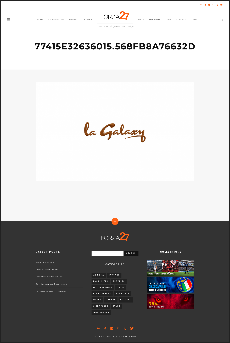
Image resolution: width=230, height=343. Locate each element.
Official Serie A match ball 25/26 (49, 277)
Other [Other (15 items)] (97, 300)
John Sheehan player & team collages (51, 284)
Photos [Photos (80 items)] (111, 300)
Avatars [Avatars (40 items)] (114, 275)
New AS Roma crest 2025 (46, 262)
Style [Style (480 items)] (116, 306)
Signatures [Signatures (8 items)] (100, 306)
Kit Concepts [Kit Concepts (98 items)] (102, 294)
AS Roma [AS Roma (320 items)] (98, 275)
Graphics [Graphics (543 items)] (119, 281)
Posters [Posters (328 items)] (125, 300)
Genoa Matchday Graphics (47, 269)
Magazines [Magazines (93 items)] (122, 294)
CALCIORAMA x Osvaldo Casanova (51, 291)
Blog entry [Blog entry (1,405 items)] (100, 281)
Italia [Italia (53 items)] (121, 287)
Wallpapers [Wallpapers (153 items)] (101, 312)
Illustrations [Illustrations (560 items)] (102, 287)
